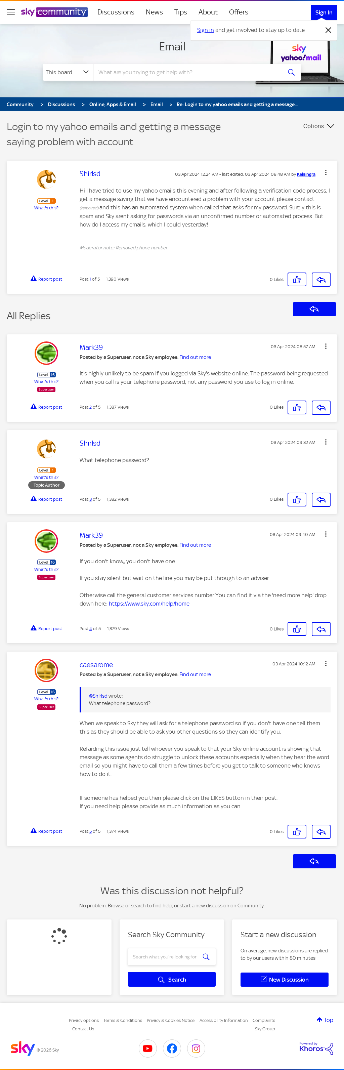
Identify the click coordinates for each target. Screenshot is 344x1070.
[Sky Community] (54, 12)
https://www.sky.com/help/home (149, 603)
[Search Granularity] (68, 72)
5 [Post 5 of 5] (90, 831)
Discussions (115, 12)
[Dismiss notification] (328, 30)
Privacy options (84, 1020)
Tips (180, 12)
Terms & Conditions (122, 1020)
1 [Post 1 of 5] (90, 279)
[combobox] (186, 72)
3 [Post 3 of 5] (90, 499)
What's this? (46, 207)
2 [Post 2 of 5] (90, 407)
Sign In (324, 12)
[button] (326, 172)
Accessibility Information (224, 1020)
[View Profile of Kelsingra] (306, 174)
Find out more (195, 357)
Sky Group (265, 1028)
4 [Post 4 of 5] (90, 628)
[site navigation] (11, 12)
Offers (238, 12)
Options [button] (313, 126)
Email (172, 46)
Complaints (264, 1020)
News (154, 12)
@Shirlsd (98, 696)
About (208, 12)
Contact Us (83, 1028)
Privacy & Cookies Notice (171, 1020)
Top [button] (328, 1020)
